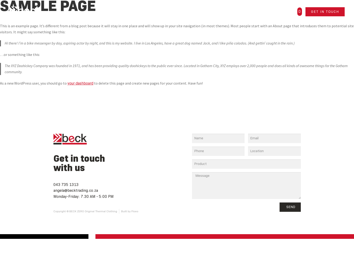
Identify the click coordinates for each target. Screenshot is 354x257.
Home (149, 11)
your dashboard (80, 83)
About (205, 11)
